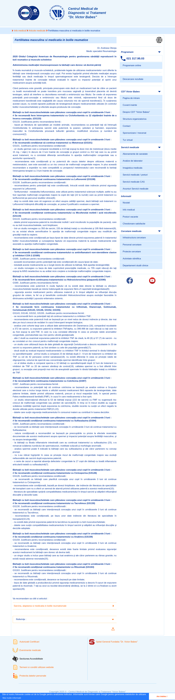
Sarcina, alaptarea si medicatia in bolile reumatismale (40, 606)
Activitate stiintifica (132, 258)
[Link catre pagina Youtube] (152, 280)
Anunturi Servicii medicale (135, 188)
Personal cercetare (132, 244)
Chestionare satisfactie (134, 223)
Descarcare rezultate (133, 79)
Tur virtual (128, 140)
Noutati (126, 202)
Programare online (132, 65)
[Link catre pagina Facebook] (129, 280)
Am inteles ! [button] (162, 696)
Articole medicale (37, 30)
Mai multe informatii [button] (12, 698)
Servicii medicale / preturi (135, 175)
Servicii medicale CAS (134, 182)
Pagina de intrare (131, 98)
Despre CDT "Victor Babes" (136, 112)
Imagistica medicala (132, 168)
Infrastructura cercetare (134, 237)
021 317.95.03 (135, 58)
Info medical (20, 30)
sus (113, 630)
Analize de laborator (133, 161)
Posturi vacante (130, 216)
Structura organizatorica (134, 119)
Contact (126, 126)
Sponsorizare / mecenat (134, 133)
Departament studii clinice (135, 265)
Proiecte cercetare (132, 251)
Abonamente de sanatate (135, 154)
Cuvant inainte (130, 105)
